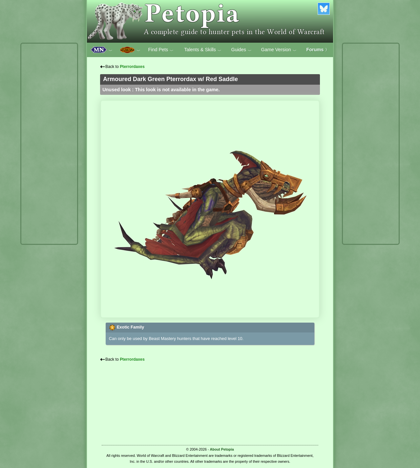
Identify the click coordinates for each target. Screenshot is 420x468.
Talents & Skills (202, 50)
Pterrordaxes (132, 66)
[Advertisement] (49, 143)
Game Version (279, 50)
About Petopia (222, 449)
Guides (241, 50)
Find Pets (161, 50)
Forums (317, 49)
